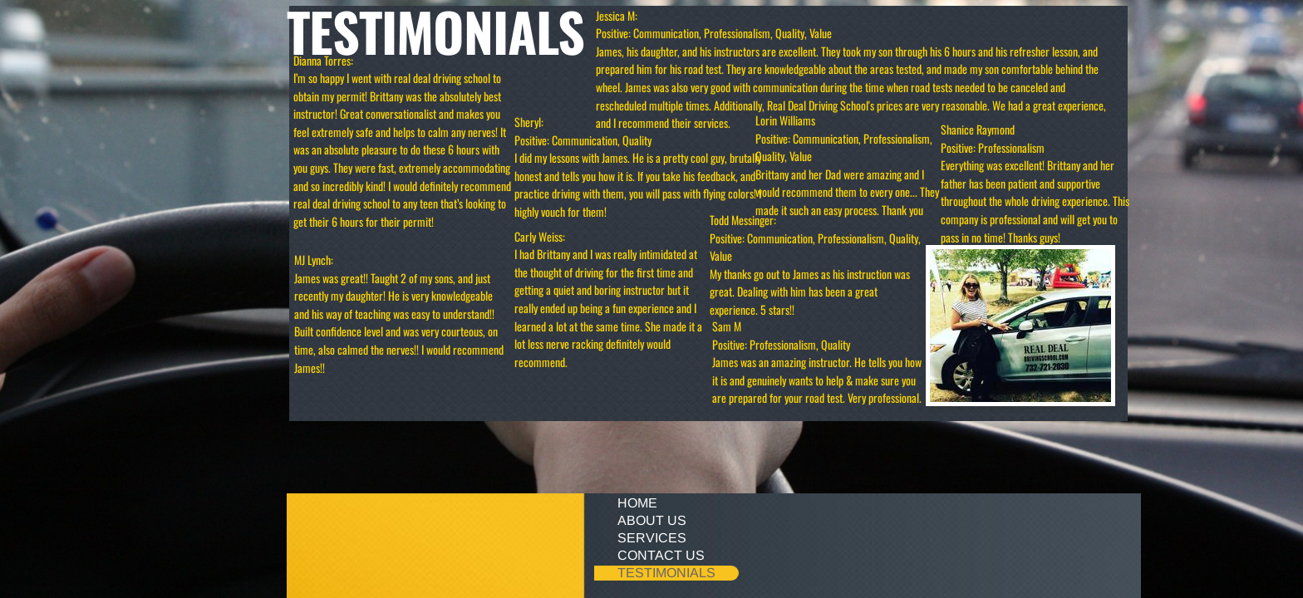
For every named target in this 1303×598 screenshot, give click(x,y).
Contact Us (661, 555)
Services (651, 538)
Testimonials (666, 573)
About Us (651, 520)
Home (637, 503)
